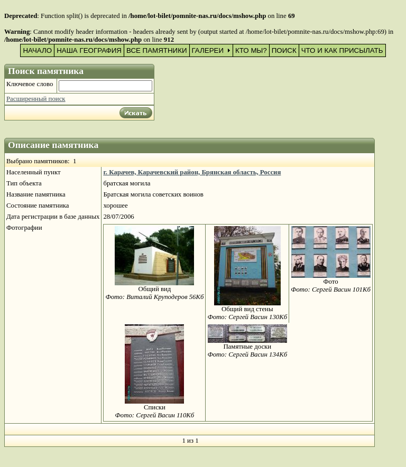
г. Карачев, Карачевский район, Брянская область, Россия (192, 172)
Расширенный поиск (36, 98)
